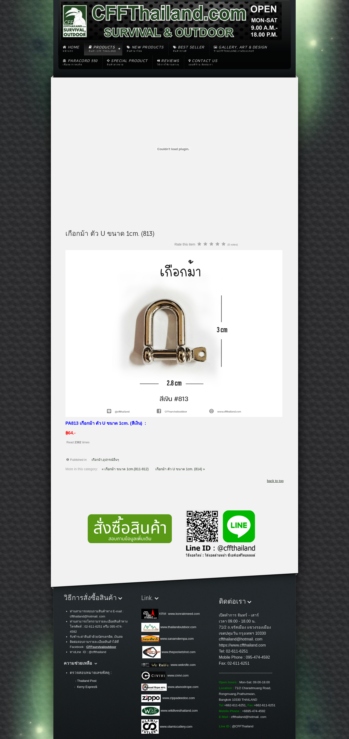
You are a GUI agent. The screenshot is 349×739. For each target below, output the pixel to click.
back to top (275, 481)
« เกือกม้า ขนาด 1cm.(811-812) (126, 469)
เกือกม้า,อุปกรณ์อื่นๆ (105, 460)
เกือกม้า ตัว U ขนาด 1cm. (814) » (180, 469)
